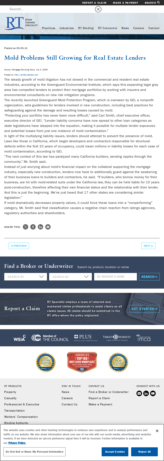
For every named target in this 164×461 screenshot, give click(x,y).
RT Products (13, 378)
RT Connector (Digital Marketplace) (29, 421)
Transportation (14, 403)
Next (147, 238)
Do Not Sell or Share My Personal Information (34, 451)
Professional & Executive (22, 397)
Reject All (144, 451)
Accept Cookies (115, 451)
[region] (82, 442)
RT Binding (86, 20)
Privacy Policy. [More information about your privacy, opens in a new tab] (17, 443)
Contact (154, 20)
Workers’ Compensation (21, 409)
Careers (138, 20)
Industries (67, 20)
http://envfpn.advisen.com (26, 67)
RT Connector (107, 20)
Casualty (10, 390)
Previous (20, 238)
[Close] (157, 431)
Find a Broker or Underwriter (108, 384)
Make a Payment (125, 2)
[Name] (115, 269)
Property (10, 384)
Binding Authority (16, 415)
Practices (48, 20)
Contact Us (69, 397)
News (125, 20)
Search (152, 2)
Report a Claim (94, 2)
